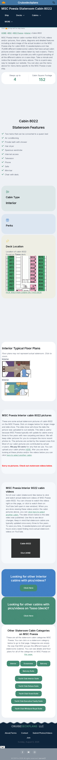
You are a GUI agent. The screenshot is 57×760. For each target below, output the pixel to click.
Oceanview (28, 664)
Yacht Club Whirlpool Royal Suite (28, 709)
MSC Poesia (18, 33)
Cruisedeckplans (27, 2)
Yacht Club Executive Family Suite (28, 701)
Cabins (35, 15)
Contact (24, 733)
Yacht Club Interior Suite (28, 679)
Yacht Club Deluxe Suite (28, 686)
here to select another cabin (19, 455)
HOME (3, 33)
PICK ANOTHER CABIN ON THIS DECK (24, 292)
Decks (19, 15)
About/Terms (10, 733)
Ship (7, 15)
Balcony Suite (28, 671)
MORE (7, 21)
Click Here (28, 588)
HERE (28, 449)
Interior (28, 33)
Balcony (43, 664)
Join (28, 738)
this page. (28, 654)
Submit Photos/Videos (42, 733)
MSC (10, 33)
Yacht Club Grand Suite (28, 694)
